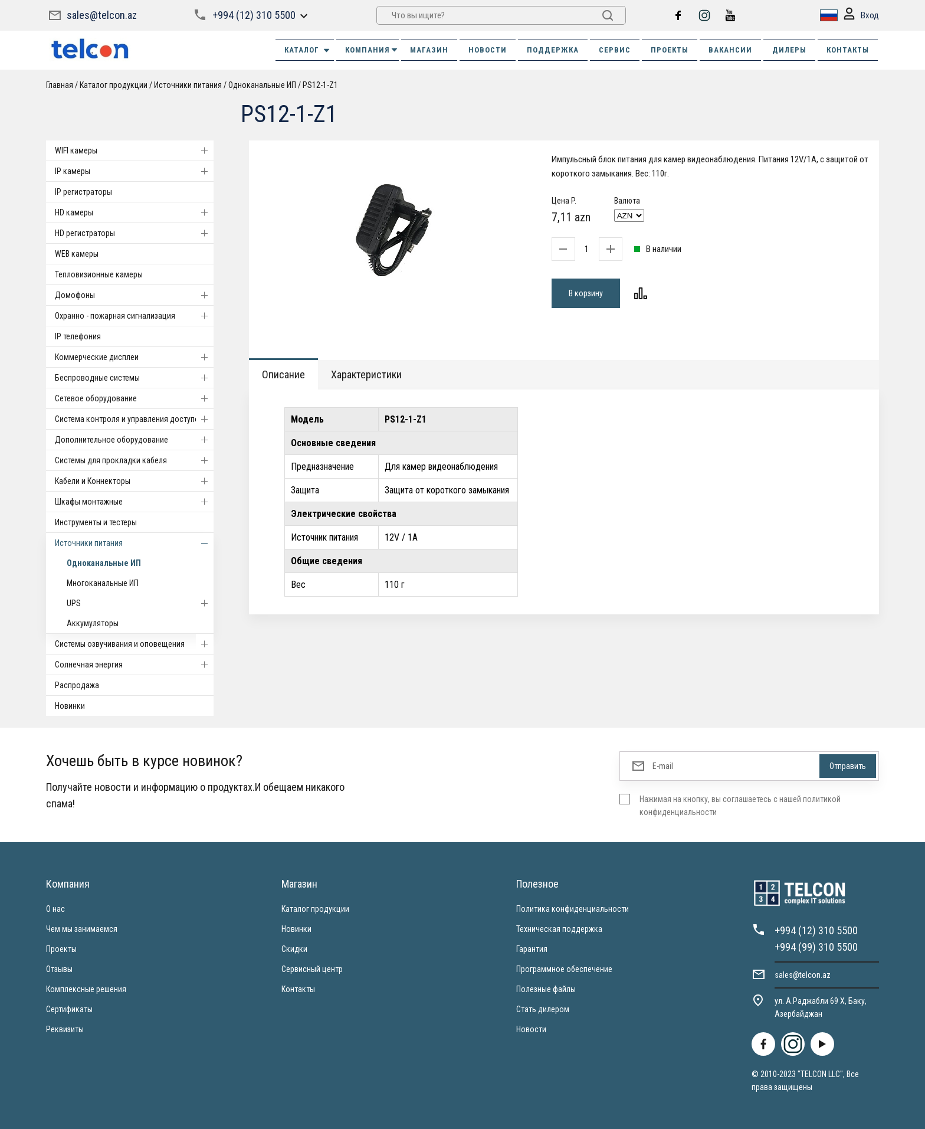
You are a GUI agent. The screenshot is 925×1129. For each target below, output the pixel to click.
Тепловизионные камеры (99, 274)
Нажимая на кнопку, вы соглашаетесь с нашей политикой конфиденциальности (740, 805)
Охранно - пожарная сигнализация (134, 316)
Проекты (61, 949)
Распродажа (77, 685)
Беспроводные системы (134, 378)
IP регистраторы (83, 192)
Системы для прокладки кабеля (134, 460)
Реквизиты (65, 1029)
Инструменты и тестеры (96, 522)
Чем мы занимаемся (81, 929)
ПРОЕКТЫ (669, 49)
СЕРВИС (615, 49)
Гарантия (531, 949)
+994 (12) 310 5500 (254, 15)
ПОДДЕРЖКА (553, 49)
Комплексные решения (86, 989)
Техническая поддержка (559, 929)
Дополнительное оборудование (134, 440)
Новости (531, 1029)
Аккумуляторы (93, 623)
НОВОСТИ (487, 49)
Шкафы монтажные (134, 502)
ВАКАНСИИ (730, 49)
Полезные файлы (546, 989)
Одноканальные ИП (262, 85)
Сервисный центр (312, 969)
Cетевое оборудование (134, 398)
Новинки (70, 706)
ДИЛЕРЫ (789, 49)
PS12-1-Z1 (320, 85)
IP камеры (134, 171)
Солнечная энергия (134, 665)
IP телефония (78, 336)
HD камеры (134, 212)
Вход (861, 15)
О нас (55, 909)
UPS (140, 603)
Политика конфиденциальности (572, 909)
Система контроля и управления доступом (134, 419)
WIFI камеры (134, 150)
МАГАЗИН (429, 49)
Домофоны (134, 295)
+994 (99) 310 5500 (816, 947)
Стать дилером (542, 1009)
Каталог (307, 50)
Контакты (298, 989)
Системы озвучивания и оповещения (134, 644)
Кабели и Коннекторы (134, 481)
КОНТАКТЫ (847, 49)
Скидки (294, 949)
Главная (59, 85)
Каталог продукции (113, 85)
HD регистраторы (134, 233)
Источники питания (188, 85)
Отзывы (59, 969)
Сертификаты (69, 1009)
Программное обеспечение (564, 969)
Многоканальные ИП (103, 583)
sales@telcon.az (102, 15)
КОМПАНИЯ (372, 49)
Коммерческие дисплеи (134, 357)
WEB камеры (77, 253)
